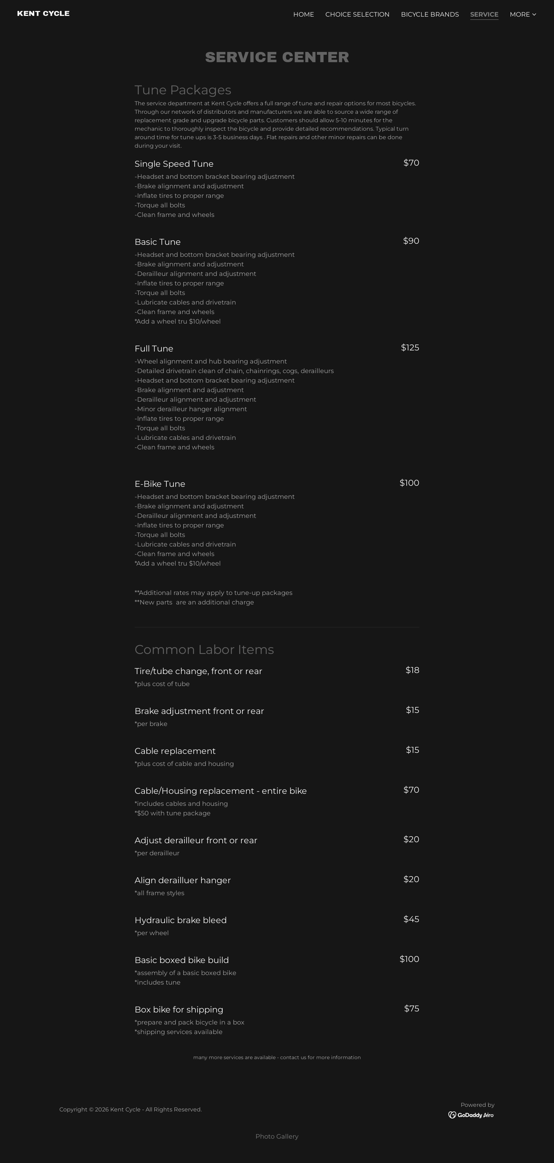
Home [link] (303, 14)
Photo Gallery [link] (277, 1136)
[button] (523, 14)
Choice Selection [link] (357, 14)
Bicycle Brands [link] (430, 14)
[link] (43, 14)
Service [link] (484, 14)
